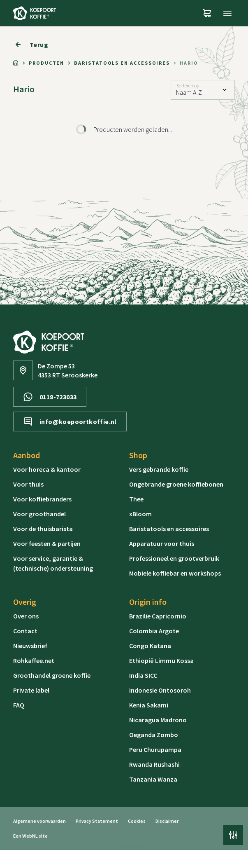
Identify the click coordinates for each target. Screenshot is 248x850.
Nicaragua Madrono (158, 720)
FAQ (18, 705)
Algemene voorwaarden (39, 821)
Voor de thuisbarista (43, 529)
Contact (25, 631)
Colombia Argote (154, 631)
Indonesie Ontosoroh (160, 690)
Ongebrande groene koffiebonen (176, 484)
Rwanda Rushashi (154, 764)
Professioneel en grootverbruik (174, 558)
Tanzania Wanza (153, 779)
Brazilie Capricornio (157, 616)
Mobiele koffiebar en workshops (175, 573)
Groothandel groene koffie (51, 675)
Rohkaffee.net (33, 660)
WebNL (30, 836)
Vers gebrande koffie (158, 469)
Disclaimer (166, 821)
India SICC (143, 675)
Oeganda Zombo (153, 735)
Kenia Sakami (148, 705)
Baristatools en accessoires (122, 63)
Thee (136, 499)
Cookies (137, 821)
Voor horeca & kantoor (47, 469)
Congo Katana (150, 646)
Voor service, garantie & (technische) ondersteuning (53, 563)
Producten (46, 63)
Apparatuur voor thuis (161, 543)
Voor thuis (28, 484)
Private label (31, 690)
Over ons (26, 616)
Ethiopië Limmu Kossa (161, 660)
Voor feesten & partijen (47, 543)
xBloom (140, 514)
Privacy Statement (97, 821)
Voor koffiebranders (42, 499)
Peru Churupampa (155, 749)
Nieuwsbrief (30, 646)
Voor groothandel (39, 514)
